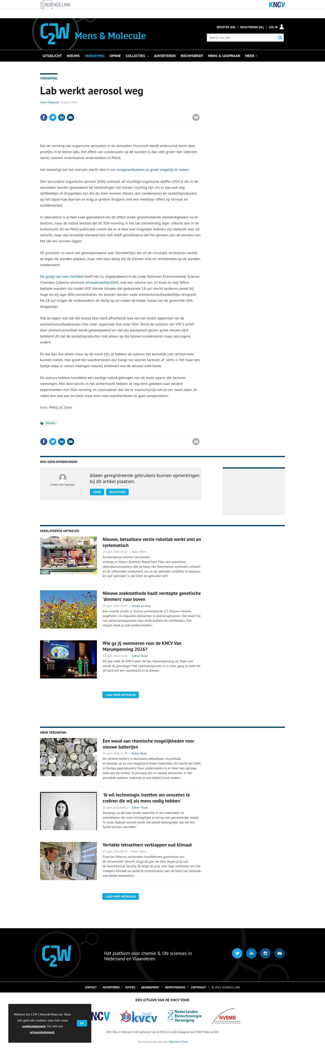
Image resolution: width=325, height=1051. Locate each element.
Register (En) (226, 27)
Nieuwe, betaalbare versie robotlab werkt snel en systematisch (152, 542)
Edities (130, 987)
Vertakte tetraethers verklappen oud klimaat (147, 845)
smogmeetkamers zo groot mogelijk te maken (153, 169)
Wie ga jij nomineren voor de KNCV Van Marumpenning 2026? (142, 646)
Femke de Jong (141, 606)
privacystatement (42, 1032)
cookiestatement (33, 1026)
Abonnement (150, 987)
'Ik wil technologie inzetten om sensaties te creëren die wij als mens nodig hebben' (146, 798)
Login (97, 492)
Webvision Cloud (178, 1041)
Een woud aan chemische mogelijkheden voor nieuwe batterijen (148, 744)
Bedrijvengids (175, 987)
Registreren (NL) (252, 27)
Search (279, 37)
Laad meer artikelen (121, 695)
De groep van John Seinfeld (61, 276)
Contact (91, 987)
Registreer (117, 492)
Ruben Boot (139, 753)
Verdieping (49, 78)
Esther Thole (140, 656)
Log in (273, 27)
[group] (250, 55)
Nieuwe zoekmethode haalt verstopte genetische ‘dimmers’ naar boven (152, 596)
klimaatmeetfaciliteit (102, 282)
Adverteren (111, 987)
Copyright (198, 987)
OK (82, 1023)
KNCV (163, 1032)
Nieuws (50, 423)
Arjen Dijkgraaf (49, 102)
